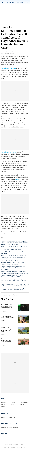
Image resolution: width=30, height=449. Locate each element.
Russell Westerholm (8, 52)
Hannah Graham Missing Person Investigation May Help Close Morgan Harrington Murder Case (14, 272)
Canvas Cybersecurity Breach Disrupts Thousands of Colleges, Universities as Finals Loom (7, 341)
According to (8, 68)
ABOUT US (3, 417)
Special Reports (24, 402)
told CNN (18, 179)
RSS (2, 437)
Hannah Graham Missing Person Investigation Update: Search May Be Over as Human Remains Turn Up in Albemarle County (14, 242)
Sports (3, 404)
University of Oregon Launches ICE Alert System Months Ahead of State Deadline (7, 329)
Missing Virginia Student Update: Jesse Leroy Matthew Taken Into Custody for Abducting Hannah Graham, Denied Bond (13, 262)
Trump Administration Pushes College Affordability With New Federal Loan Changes (7, 318)
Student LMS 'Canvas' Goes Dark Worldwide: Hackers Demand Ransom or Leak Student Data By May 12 (7, 307)
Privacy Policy (22, 447)
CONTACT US (12, 417)
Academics (3, 402)
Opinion (3, 406)
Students (13, 402)
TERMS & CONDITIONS (13, 427)
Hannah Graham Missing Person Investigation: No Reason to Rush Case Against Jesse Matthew (15, 288)
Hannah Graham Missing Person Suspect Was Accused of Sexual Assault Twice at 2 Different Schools (14, 280)
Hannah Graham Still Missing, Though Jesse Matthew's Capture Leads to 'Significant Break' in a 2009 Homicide (14, 267)
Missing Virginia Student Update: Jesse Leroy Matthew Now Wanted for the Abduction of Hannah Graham (13, 257)
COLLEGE (22, 404)
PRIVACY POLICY (4, 427)
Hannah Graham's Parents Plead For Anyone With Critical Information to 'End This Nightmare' (15, 285)
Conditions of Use (14, 447)
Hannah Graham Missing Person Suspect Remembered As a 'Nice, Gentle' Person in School (14, 276)
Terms (8, 447)
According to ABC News (8, 152)
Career (12, 404)
